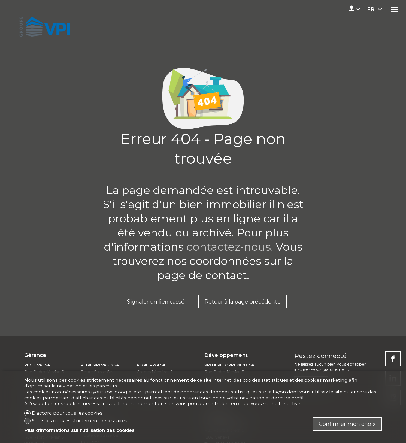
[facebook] (393, 358)
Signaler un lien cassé (155, 301)
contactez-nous (228, 246)
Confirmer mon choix (347, 424)
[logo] (43, 25)
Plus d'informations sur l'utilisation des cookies (79, 430)
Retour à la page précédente (242, 301)
